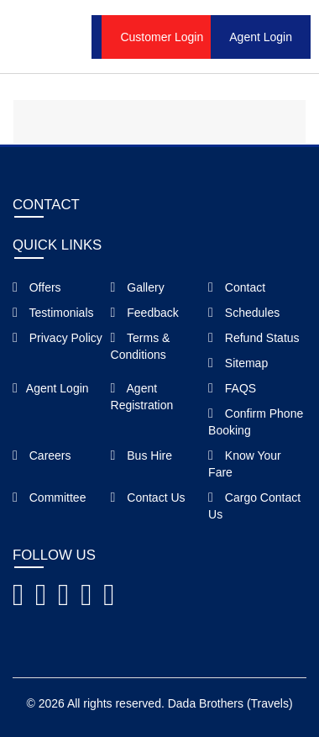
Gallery (138, 287)
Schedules (244, 312)
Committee (49, 497)
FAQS (232, 388)
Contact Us (148, 497)
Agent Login (260, 37)
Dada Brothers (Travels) (230, 703)
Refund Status (253, 338)
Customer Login (161, 37)
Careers (42, 455)
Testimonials (53, 312)
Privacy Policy (57, 338)
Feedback (145, 312)
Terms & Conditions (140, 346)
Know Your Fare (244, 464)
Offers (37, 287)
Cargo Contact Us (254, 506)
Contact (236, 287)
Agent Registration (142, 397)
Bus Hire (141, 455)
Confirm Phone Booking (255, 422)
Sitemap (238, 363)
